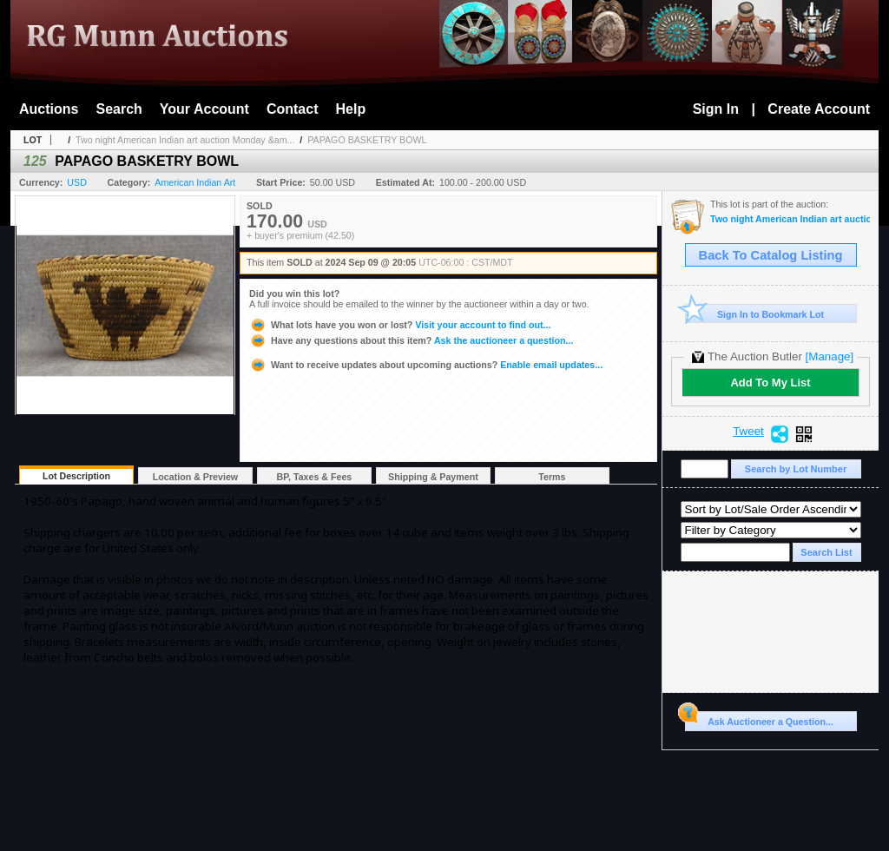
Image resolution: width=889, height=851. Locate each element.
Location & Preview (195, 477)
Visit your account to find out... (399, 325)
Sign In (716, 109)
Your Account (204, 109)
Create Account (818, 109)
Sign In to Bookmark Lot (755, 314)
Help (351, 109)
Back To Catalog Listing (771, 255)
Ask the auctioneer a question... (411, 340)
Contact (293, 109)
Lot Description (76, 476)
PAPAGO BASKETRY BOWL (366, 140)
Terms (551, 477)
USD (77, 182)
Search (118, 109)
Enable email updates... (426, 365)
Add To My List (770, 382)
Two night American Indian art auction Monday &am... (185, 140)
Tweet (748, 432)
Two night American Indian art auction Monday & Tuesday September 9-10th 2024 (790, 219)
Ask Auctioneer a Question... (759, 719)
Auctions (48, 109)
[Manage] (829, 356)
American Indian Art (195, 182)
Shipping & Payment (433, 477)
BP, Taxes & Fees (314, 477)
